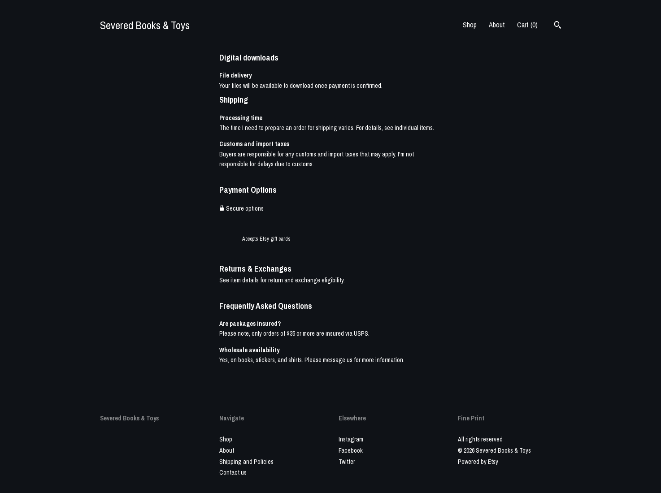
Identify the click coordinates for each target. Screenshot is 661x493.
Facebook (351, 450)
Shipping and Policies (246, 462)
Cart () (527, 25)
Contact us (233, 472)
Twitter (347, 462)
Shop (470, 25)
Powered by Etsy (478, 462)
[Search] (557, 26)
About (497, 25)
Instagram (351, 439)
